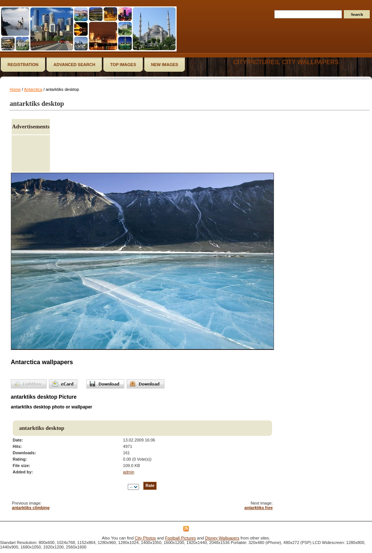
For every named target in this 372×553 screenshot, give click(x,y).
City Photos (145, 538)
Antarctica (33, 89)
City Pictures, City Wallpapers (286, 62)
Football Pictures (180, 538)
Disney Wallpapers (222, 538)
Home (15, 89)
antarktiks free (259, 507)
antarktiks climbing (31, 507)
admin (128, 472)
